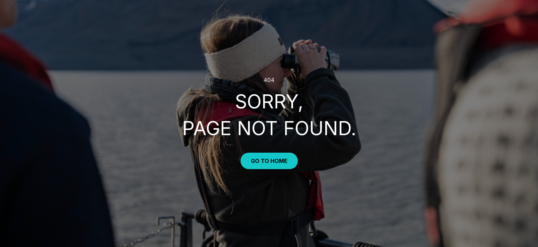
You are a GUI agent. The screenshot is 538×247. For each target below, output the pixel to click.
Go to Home (269, 160)
